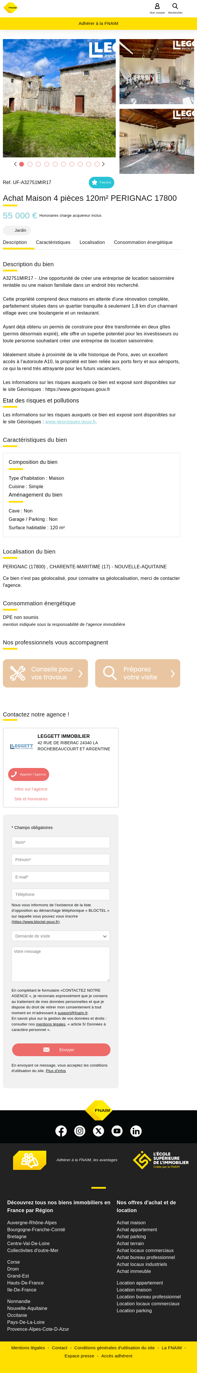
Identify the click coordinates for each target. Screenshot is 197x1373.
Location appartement (140, 1278)
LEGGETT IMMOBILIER (64, 736)
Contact (59, 1343)
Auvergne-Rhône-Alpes (32, 1218)
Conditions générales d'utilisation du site (114, 1343)
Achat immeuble (134, 1267)
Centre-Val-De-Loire (28, 1239)
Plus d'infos (56, 1067)
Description (15, 242)
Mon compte (157, 12)
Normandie (19, 1297)
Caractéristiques (53, 242)
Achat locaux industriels (142, 1260)
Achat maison (131, 1218)
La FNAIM (172, 1343)
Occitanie (17, 1311)
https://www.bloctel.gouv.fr (35, 922)
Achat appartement (137, 1225)
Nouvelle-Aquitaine (27, 1304)
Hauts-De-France (25, 1278)
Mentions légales (28, 1343)
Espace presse (79, 1351)
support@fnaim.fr (73, 1013)
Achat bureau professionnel (146, 1253)
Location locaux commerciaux (148, 1299)
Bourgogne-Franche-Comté (36, 1225)
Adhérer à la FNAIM (98, 23)
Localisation (92, 242)
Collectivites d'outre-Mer (32, 1246)
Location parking (134, 1306)
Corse (13, 1258)
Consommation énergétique (143, 242)
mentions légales (50, 1024)
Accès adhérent (116, 1351)
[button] (59, 98)
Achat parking (131, 1232)
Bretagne (17, 1232)
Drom (13, 1264)
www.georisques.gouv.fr (70, 421)
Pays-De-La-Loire (26, 1318)
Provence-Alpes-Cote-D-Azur (38, 1325)
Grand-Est (18, 1271)
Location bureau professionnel (149, 1292)
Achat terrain (130, 1239)
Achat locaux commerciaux (145, 1246)
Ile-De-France (21, 1285)
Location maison (134, 1285)
